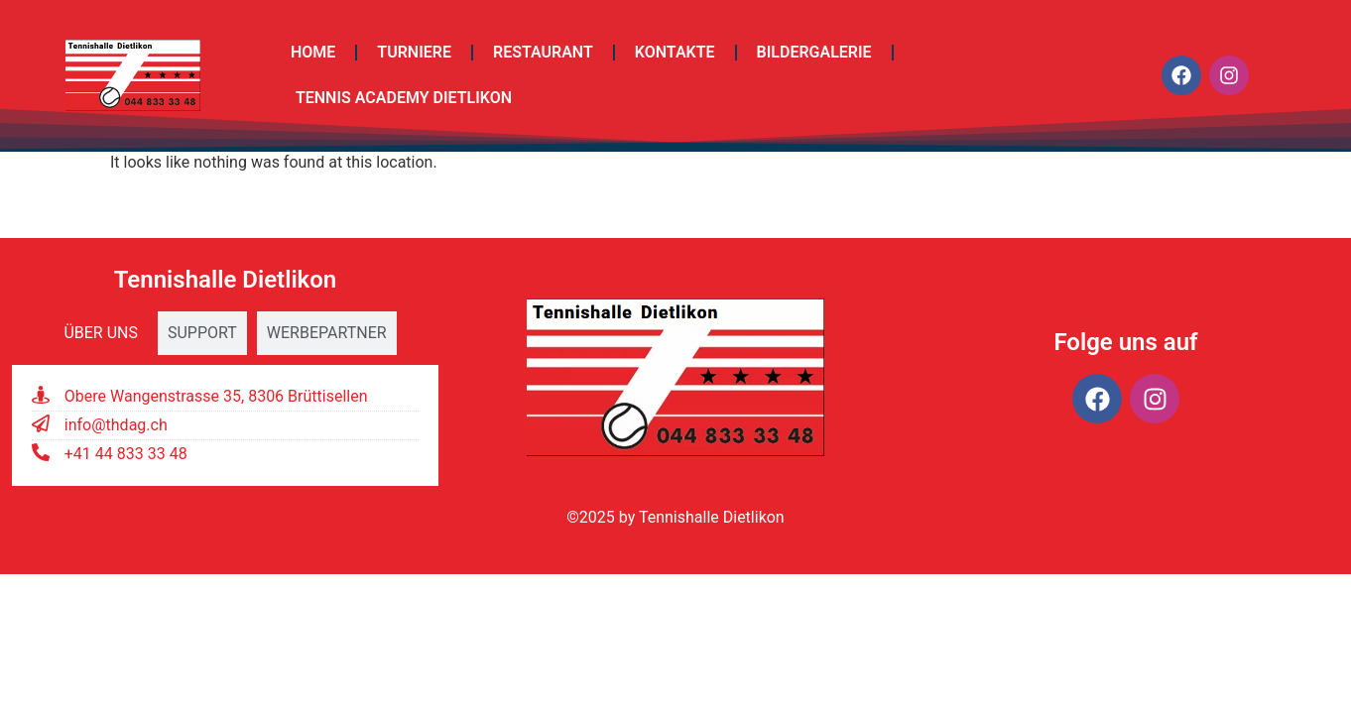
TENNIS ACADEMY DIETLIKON (404, 97)
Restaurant (543, 52)
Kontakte (675, 52)
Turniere (414, 52)
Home (313, 52)
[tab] (101, 333)
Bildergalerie (814, 52)
